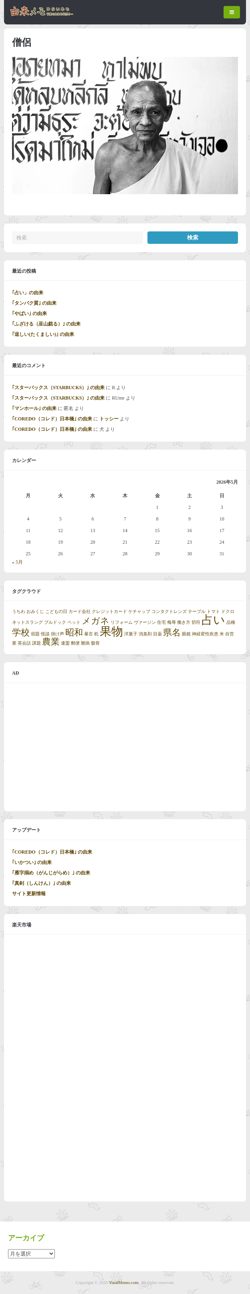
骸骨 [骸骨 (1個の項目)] (95, 643)
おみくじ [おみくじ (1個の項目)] (35, 611)
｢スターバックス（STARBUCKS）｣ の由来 (58, 387)
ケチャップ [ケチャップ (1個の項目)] (139, 611)
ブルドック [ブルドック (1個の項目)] (55, 622)
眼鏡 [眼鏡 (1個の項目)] (186, 634)
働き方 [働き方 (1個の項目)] (183, 622)
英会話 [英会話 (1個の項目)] (24, 643)
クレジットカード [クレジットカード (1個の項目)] (109, 611)
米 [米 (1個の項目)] (222, 634)
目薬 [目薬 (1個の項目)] (157, 634)
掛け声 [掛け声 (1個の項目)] (57, 634)
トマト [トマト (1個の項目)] (213, 611)
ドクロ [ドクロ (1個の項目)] (227, 611)
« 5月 (17, 562)
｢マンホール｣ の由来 (34, 408)
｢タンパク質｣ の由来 (34, 303)
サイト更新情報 (29, 893)
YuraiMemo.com (124, 1282)
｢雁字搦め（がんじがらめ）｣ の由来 (51, 873)
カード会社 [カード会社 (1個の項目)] (80, 611)
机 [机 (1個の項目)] (96, 634)
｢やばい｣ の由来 (29, 313)
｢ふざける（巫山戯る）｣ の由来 (46, 324)
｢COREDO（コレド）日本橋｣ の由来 (52, 419)
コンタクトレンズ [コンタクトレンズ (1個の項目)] (169, 611)
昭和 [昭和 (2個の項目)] (74, 632)
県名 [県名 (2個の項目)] (172, 632)
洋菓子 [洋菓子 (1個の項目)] (130, 634)
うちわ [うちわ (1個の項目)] (18, 611)
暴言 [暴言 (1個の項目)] (88, 634)
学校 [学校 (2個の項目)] (21, 632)
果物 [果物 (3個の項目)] (111, 631)
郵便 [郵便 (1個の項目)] (75, 643)
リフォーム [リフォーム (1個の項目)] (122, 622)
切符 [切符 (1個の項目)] (196, 622)
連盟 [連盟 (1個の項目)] (65, 643)
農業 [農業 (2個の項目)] (51, 642)
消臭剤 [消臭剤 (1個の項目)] (145, 634)
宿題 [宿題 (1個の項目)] (35, 634)
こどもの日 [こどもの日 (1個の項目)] (56, 611)
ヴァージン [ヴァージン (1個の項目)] (145, 622)
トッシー (109, 419)
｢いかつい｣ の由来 (32, 862)
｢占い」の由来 (27, 292)
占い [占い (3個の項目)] (213, 619)
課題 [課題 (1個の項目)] (36, 643)
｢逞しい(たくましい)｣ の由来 (43, 334)
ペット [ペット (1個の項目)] (74, 622)
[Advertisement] (125, 747)
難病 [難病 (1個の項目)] (85, 643)
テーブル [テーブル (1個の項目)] (197, 611)
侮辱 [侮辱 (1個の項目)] (171, 622)
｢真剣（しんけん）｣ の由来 (41, 883)
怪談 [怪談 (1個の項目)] (45, 634)
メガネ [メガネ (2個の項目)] (95, 621)
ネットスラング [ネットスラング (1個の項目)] (27, 622)
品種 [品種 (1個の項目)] (230, 622)
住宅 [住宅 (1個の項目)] (161, 622)
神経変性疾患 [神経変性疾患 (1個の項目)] (205, 634)
